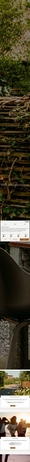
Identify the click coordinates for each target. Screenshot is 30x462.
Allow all (24, 239)
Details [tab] (15, 224)
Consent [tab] (5, 224)
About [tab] (25, 224)
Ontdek (17, 405)
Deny (5, 239)
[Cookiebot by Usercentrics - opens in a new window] (25, 221)
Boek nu (13, 405)
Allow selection (15, 239)
